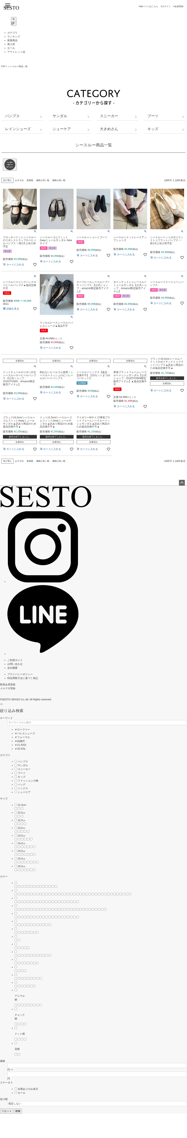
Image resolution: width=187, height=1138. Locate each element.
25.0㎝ (21, 858)
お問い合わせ (15, 664)
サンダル (60, 116)
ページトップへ (182, 483)
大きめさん (109, 129)
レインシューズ (18, 129)
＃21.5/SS (20, 744)
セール (11, 48)
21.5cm (22, 804)
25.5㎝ (21, 866)
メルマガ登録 (7, 688)
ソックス (23, 788)
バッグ (21, 784)
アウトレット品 (16, 51)
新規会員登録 (7, 684)
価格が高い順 (58, 180)
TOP (3, 66)
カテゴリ (12, 32)
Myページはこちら (149, 6)
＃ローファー (22, 729)
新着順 (30, 180)
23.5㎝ (21, 835)
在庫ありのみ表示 (28, 1088)
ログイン (166, 6)
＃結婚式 (20, 741)
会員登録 (179, 6)
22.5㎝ (21, 820)
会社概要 (12, 667)
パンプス (12, 116)
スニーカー (109, 116)
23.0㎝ (21, 827)
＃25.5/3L (20, 748)
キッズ (152, 129)
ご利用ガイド (15, 660)
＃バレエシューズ (25, 733)
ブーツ (152, 116)
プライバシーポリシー (20, 674)
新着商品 (12, 40)
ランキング (13, 36)
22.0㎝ (21, 812)
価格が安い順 (42, 180)
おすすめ (19, 180)
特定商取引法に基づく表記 (22, 678)
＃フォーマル (22, 737)
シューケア (62, 129)
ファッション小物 (28, 780)
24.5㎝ (21, 850)
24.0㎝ (21, 843)
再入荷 (11, 44)
